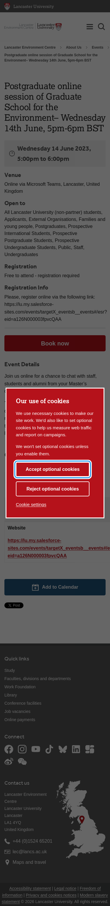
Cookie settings (31, 504)
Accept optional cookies (52, 469)
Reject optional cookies (52, 488)
